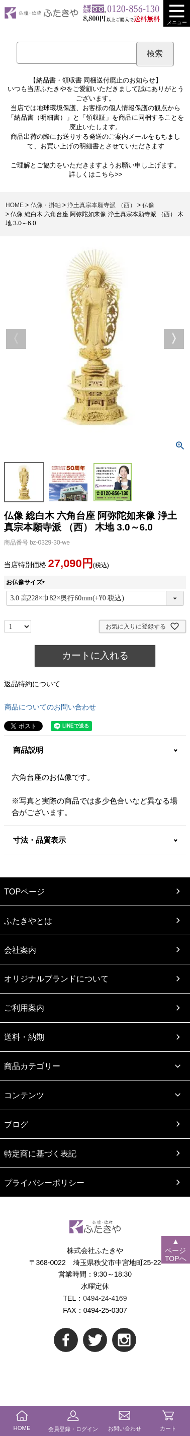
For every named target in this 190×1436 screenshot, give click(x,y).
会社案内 (20, 949)
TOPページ (24, 891)
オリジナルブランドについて (56, 978)
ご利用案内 (24, 1007)
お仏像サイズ (27, 582)
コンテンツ (24, 1095)
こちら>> (108, 174)
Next (174, 339)
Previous (16, 339)
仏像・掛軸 (46, 205)
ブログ (16, 1124)
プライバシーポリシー (44, 1182)
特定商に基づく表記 (40, 1153)
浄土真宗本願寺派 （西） (101, 205)
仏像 (148, 205)
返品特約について (32, 684)
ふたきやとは (28, 920)
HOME (15, 205)
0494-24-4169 (105, 1298)
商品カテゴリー (32, 1065)
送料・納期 (24, 1036)
